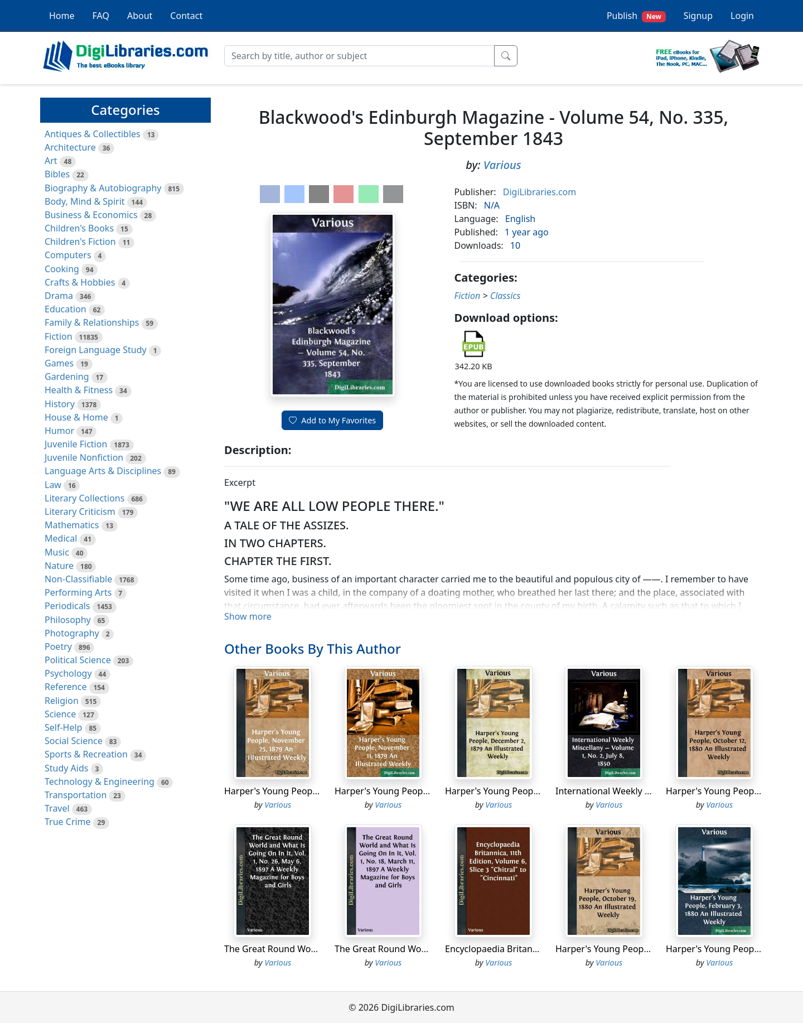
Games (59, 363)
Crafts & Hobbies (80, 282)
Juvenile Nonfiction (84, 457)
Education (65, 309)
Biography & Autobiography (103, 188)
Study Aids (66, 768)
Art (51, 161)
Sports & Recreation (86, 754)
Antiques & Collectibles (93, 134)
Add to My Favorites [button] (332, 420)
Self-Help (63, 727)
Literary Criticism (80, 511)
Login (742, 15)
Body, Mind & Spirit (85, 201)
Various (502, 164)
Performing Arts (78, 592)
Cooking (62, 269)
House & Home (76, 417)
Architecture (70, 147)
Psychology (68, 673)
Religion (62, 700)
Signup (698, 15)
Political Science (78, 660)
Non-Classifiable (78, 579)
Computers (68, 255)
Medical (61, 538)
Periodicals (67, 606)
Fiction (58, 336)
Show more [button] (248, 616)
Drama (59, 295)
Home (62, 15)
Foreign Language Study (96, 350)
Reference (65, 687)
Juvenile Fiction (76, 444)
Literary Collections (84, 498)
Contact (186, 15)
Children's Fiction (80, 241)
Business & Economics (91, 215)
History (60, 404)
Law (53, 485)
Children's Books (79, 228)
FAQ (101, 15)
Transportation (76, 795)
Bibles (57, 174)
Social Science (74, 741)
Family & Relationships (92, 322)
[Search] (359, 55)
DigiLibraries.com (539, 192)
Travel (57, 808)
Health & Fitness (79, 390)
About (139, 15)
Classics (505, 295)
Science (60, 714)
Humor (59, 430)
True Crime (68, 821)
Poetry (58, 646)
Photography (72, 633)
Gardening (67, 376)
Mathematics (72, 525)
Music (57, 552)
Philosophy (68, 620)
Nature (59, 565)
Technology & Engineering (99, 781)
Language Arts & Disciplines (103, 471)
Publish (636, 15)
